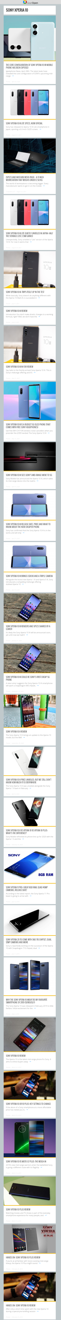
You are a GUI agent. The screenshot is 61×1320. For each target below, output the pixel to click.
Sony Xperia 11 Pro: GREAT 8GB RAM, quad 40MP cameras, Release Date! (27, 889)
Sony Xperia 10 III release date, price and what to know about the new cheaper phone (28, 525)
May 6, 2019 (15, 1014)
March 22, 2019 (16, 1067)
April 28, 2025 (16, 82)
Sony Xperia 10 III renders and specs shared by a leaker (28, 627)
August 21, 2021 (16, 135)
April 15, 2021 (16, 487)
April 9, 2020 (15, 794)
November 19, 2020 (17, 691)
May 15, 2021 (16, 439)
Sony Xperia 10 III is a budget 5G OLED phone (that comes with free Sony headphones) (28, 426)
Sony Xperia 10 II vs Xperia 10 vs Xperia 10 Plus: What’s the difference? (27, 832)
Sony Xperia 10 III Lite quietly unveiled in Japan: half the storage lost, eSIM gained (29, 235)
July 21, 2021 (15, 304)
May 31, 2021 (16, 378)
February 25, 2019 (17, 1269)
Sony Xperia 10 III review (16, 310)
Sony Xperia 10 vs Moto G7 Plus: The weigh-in (26, 1161)
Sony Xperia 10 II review (16, 731)
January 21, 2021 (17, 641)
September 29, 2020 (18, 743)
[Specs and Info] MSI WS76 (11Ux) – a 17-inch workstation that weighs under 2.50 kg (25, 178)
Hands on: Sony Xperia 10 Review (20, 1305)
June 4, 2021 (15, 322)
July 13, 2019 (15, 902)
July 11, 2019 (15, 954)
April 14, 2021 (16, 590)
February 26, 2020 (17, 845)
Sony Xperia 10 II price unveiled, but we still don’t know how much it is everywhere (28, 781)
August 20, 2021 (21, 192)
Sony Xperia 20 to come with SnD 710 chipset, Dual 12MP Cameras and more (29, 941)
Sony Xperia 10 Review (16, 1055)
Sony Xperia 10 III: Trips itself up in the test (25, 292)
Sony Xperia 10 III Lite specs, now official (24, 123)
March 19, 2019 (16, 1115)
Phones (8, 82)
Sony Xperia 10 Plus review (18, 1209)
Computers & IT (10, 192)
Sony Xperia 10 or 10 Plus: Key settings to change (28, 1103)
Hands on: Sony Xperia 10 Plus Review (23, 1257)
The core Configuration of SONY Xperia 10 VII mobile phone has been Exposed (29, 66)
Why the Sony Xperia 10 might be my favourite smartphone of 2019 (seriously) (26, 1001)
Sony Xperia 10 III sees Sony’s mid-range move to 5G (29, 475)
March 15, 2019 (16, 1221)
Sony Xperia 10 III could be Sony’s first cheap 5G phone (28, 678)
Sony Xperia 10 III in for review (19, 366)
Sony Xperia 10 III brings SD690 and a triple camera (29, 576)
